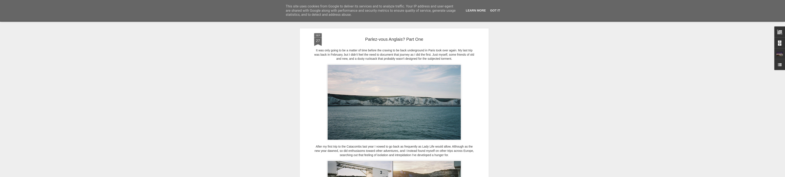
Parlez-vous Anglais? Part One (394, 39)
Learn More (476, 10)
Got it (495, 10)
